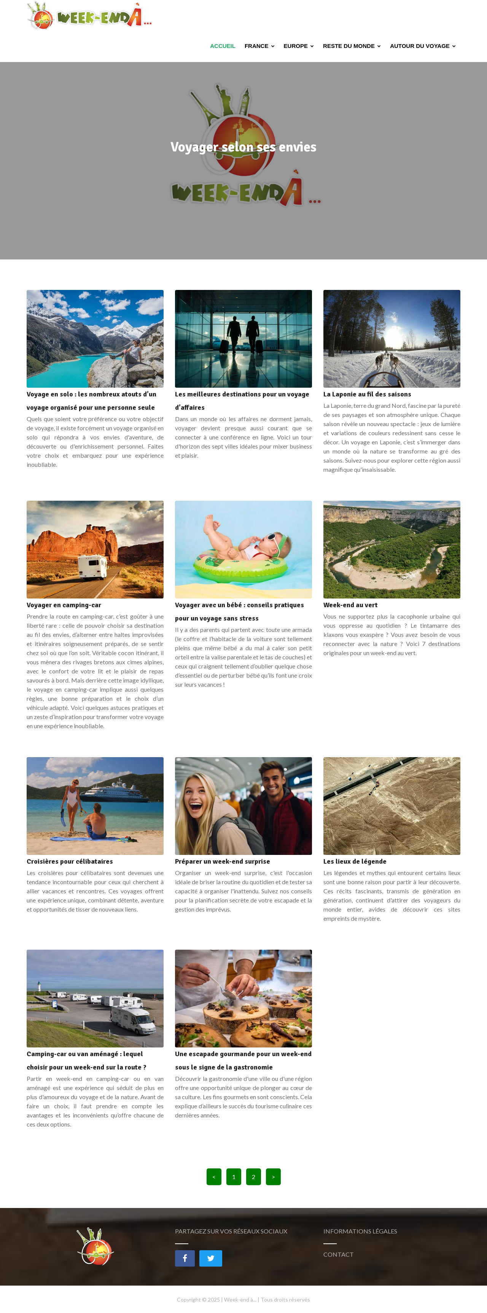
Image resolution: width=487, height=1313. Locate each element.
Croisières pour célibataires (70, 861)
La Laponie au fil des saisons (367, 394)
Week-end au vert (350, 605)
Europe (299, 15)
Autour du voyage (423, 15)
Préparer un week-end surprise (222, 861)
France (260, 15)
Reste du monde (352, 15)
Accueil (223, 15)
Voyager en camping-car (64, 605)
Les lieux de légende (355, 861)
